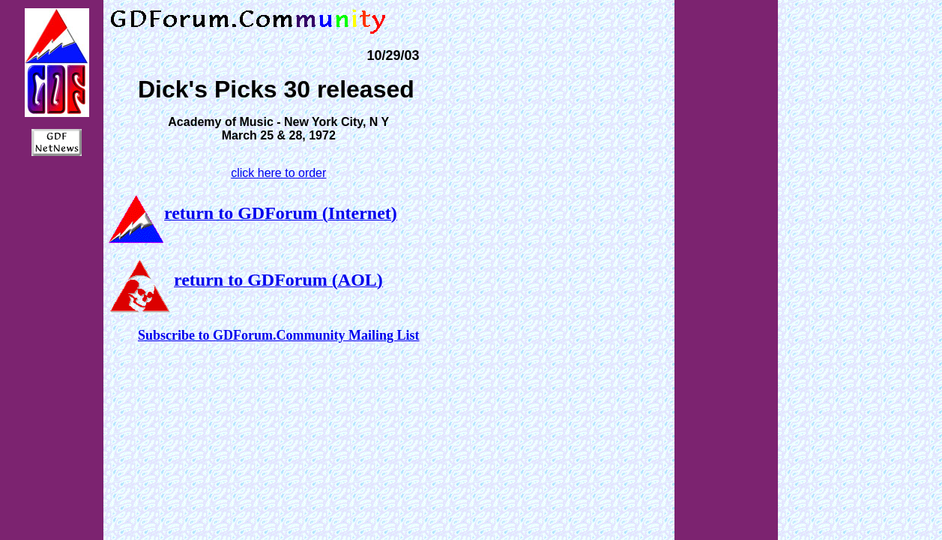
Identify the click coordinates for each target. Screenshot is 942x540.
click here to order (278, 172)
